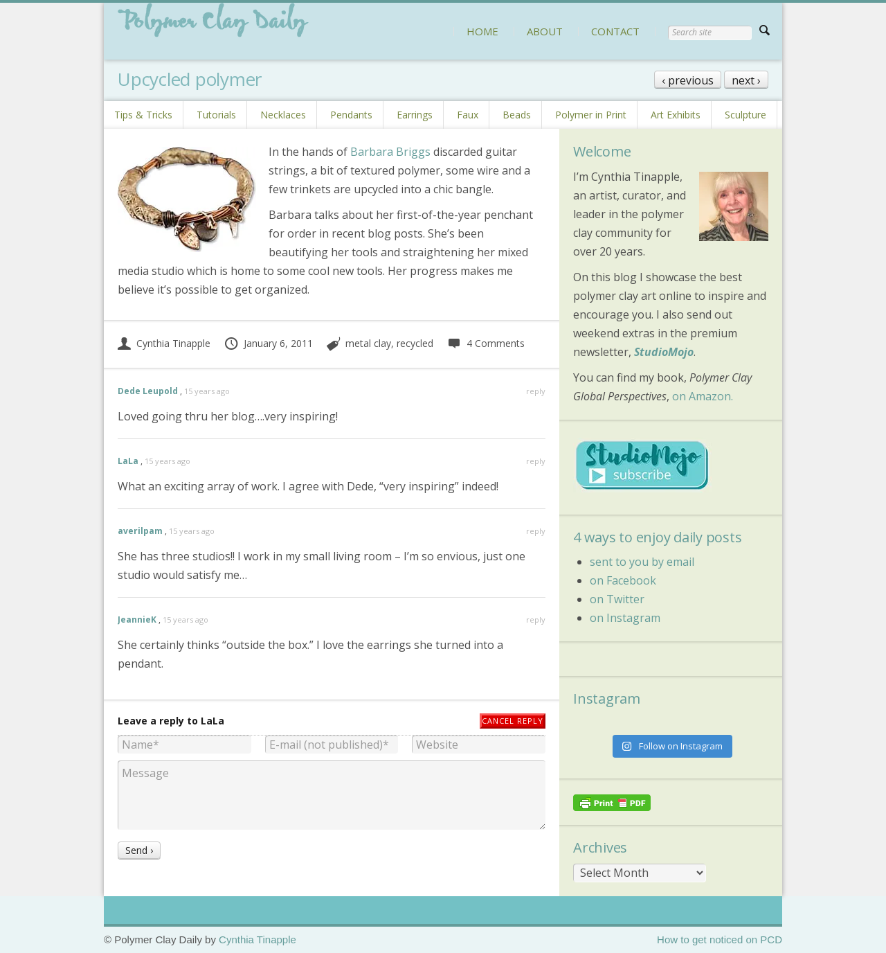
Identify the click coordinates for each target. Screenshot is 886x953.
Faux (467, 114)
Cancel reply (512, 720)
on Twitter (617, 599)
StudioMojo (664, 351)
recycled (415, 343)
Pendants (351, 114)
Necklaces (283, 114)
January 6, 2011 (268, 343)
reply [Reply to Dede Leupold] (535, 391)
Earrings (415, 114)
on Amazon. (702, 396)
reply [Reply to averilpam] (535, 531)
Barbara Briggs (390, 151)
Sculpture (745, 114)
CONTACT (615, 31)
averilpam (140, 531)
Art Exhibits (675, 114)
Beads (517, 114)
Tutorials (216, 114)
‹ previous (688, 80)
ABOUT (545, 31)
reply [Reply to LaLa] (535, 461)
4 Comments (485, 343)
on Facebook (623, 580)
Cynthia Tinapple (164, 343)
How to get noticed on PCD (719, 939)
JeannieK (137, 619)
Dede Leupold (148, 391)
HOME (482, 31)
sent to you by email (642, 561)
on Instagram (625, 617)
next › (746, 80)
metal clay (368, 343)
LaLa (128, 461)
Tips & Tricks (143, 114)
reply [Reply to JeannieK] (535, 619)
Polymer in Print (590, 114)
